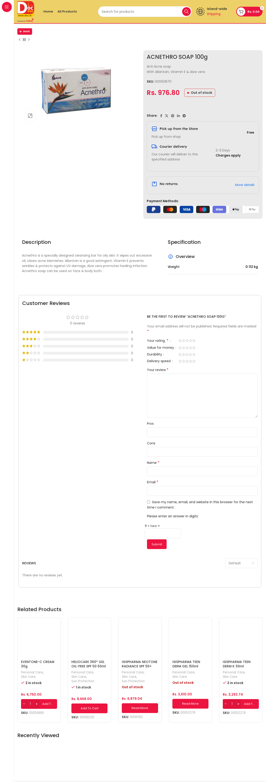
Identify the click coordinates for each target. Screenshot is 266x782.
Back (25, 31)
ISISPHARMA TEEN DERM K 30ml (237, 664)
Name (153, 462)
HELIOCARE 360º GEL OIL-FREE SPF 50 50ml (88, 664)
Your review (157, 369)
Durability (155, 355)
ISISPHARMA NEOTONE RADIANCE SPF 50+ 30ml (139, 666)
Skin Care (28, 677)
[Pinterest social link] (173, 116)
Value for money (161, 348)
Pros (150, 423)
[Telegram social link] (184, 116)
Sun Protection (82, 681)
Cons (151, 443)
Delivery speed (159, 361)
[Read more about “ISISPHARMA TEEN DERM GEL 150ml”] (190, 704)
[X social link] (167, 116)
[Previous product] (19, 40)
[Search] (145, 11)
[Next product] (29, 40)
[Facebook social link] (161, 116)
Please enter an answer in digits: (173, 516)
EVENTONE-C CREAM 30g (37, 664)
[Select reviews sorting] (241, 563)
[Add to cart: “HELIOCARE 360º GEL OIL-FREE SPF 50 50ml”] (89, 708)
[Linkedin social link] (178, 116)
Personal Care (32, 672)
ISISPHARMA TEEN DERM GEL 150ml (186, 664)
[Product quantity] (30, 704)
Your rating (158, 341)
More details (244, 184)
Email (152, 482)
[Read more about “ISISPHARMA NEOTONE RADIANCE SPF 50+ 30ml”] (140, 708)
